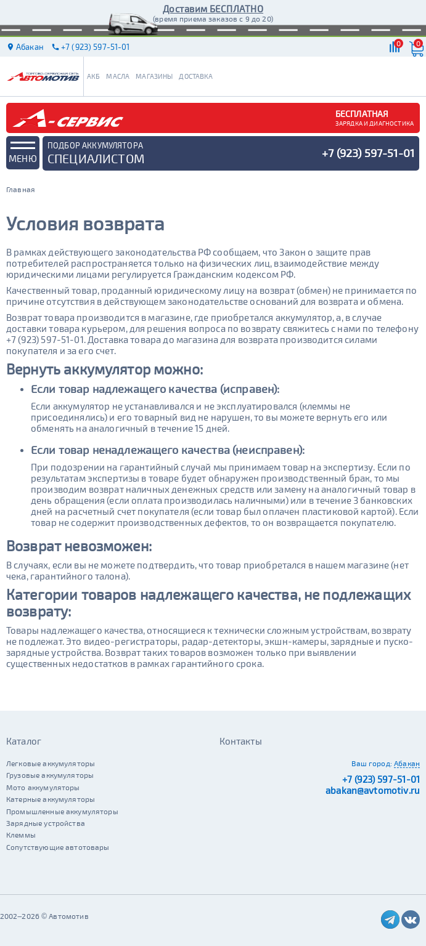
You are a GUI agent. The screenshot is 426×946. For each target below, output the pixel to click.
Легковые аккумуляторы (50, 763)
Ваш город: (371, 763)
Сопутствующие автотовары (58, 847)
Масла (117, 76)
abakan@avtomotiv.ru (373, 790)
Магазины (154, 76)
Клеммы (21, 834)
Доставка (196, 76)
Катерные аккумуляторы (50, 798)
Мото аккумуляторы (43, 787)
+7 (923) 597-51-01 (381, 779)
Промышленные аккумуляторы (62, 811)
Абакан (407, 763)
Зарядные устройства (45, 823)
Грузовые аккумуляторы (50, 774)
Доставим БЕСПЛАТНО (213, 8)
